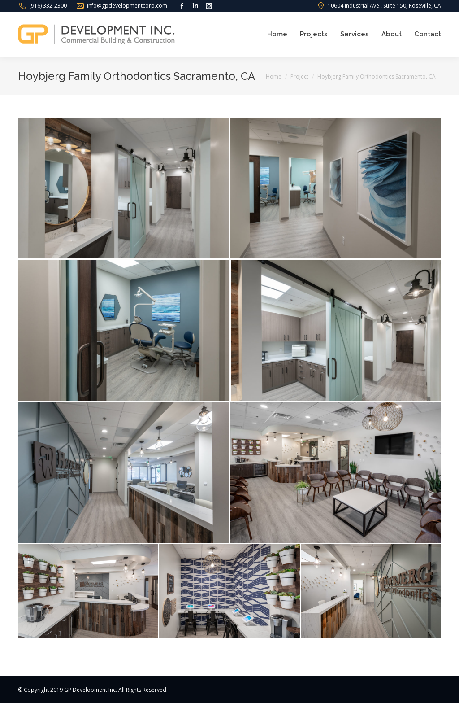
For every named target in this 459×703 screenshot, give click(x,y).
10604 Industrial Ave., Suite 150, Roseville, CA (384, 5)
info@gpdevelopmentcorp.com (127, 5)
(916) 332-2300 (48, 5)
